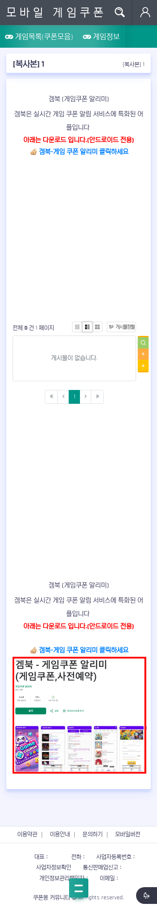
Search (119, 12)
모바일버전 (127, 834)
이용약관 (27, 834)
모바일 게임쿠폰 (56, 12)
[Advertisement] (78, 236)
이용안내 (60, 834)
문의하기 (92, 834)
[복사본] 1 (133, 64)
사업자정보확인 (53, 867)
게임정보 (101, 36)
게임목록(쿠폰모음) (39, 36)
